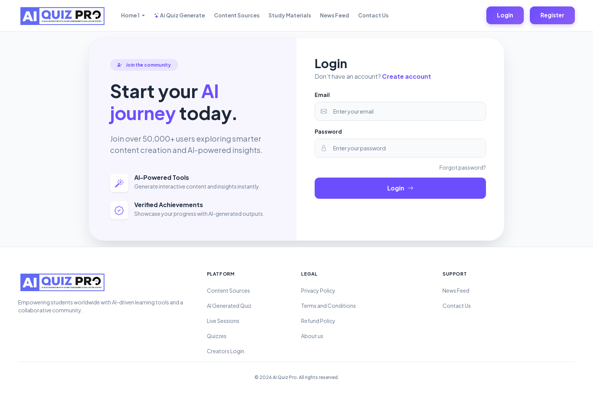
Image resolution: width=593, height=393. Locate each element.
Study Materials (290, 15)
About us (312, 335)
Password (328, 131)
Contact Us (373, 15)
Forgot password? (462, 167)
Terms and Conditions (328, 305)
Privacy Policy (318, 290)
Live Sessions (223, 320)
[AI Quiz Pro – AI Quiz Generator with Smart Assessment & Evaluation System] (62, 15)
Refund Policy (318, 320)
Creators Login (225, 351)
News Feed (334, 15)
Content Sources (236, 15)
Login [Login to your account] (505, 15)
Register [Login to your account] (552, 15)
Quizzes (217, 335)
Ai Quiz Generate (179, 15)
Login (400, 188)
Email (322, 94)
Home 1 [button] (130, 15)
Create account (406, 76)
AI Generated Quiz (229, 305)
